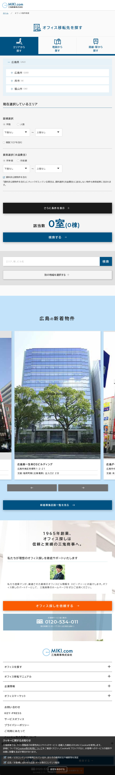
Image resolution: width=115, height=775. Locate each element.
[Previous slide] (32, 487)
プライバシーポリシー (16, 725)
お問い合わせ (12, 707)
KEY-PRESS (12, 713)
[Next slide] (83, 487)
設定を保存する (57, 769)
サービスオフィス (14, 719)
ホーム (5, 13)
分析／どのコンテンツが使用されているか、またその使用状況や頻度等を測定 (42, 757)
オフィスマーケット (15, 696)
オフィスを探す (13, 667)
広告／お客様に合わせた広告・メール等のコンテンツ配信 (33, 763)
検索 (106, 261)
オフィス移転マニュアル (18, 676)
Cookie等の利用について (30, 748)
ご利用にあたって (14, 731)
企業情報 (9, 686)
